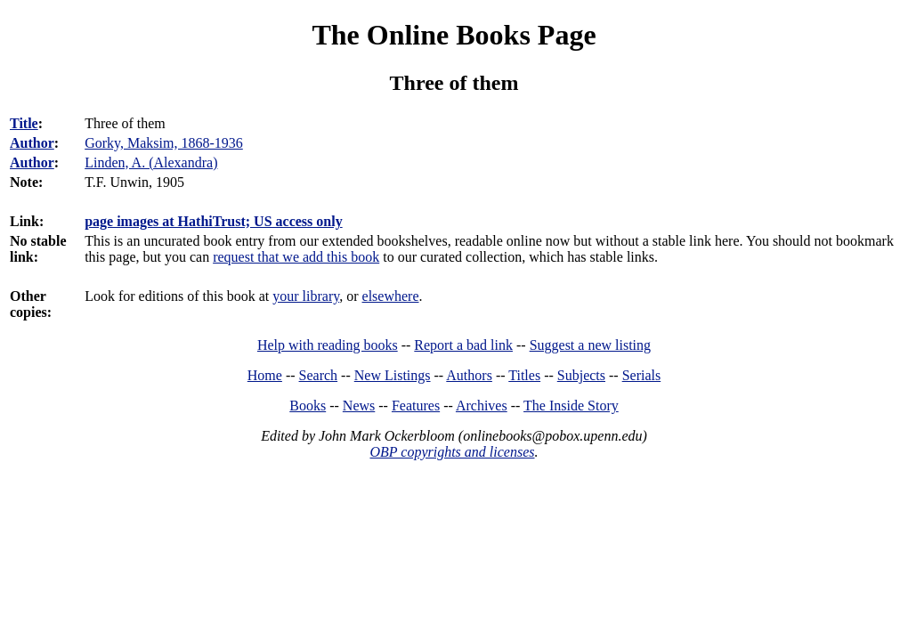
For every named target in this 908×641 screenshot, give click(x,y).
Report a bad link (463, 345)
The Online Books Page (454, 35)
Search (318, 375)
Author (32, 142)
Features (416, 405)
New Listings (392, 375)
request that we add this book (296, 256)
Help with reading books (327, 345)
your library (305, 296)
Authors (469, 375)
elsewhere (390, 296)
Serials (641, 375)
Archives (481, 405)
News (359, 405)
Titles (524, 375)
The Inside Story (571, 405)
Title (24, 123)
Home (264, 375)
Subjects (581, 375)
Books (307, 405)
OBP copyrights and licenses (451, 451)
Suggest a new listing (590, 345)
